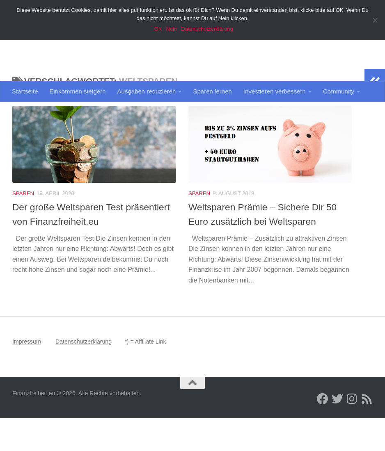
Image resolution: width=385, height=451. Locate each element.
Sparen (23, 226)
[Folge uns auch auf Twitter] (337, 431)
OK (159, 29)
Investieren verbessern (274, 91)
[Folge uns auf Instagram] (352, 431)
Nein (172, 29)
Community (338, 91)
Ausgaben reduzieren (146, 91)
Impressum (26, 374)
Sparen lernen (212, 91)
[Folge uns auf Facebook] (322, 431)
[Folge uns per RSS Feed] (367, 431)
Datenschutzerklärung (83, 374)
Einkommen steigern (78, 91)
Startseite (25, 91)
